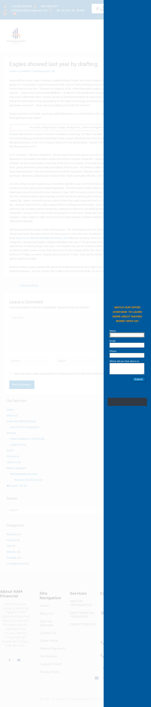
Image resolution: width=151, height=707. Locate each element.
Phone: (114, 351)
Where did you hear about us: (126, 361)
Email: (114, 341)
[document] (75, 353)
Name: (114, 331)
